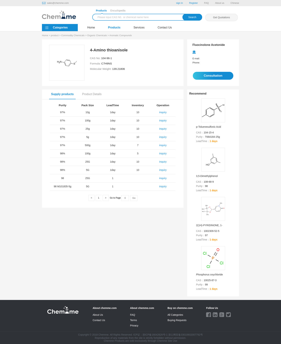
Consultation (213, 75)
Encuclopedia (117, 10)
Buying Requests (177, 320)
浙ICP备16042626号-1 (155, 334)
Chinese (234, 3)
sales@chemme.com (58, 3)
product (55, 35)
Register (193, 3)
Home (91, 27)
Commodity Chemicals (73, 35)
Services (139, 27)
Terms (133, 320)
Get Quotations (221, 17)
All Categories (175, 314)
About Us (98, 314)
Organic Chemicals (97, 35)
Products (101, 11)
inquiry (162, 112)
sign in (179, 3)
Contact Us (165, 27)
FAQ (206, 3)
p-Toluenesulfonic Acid (208, 126)
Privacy (134, 325)
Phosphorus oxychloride (209, 274)
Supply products (62, 94)
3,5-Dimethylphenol (207, 176)
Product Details (92, 94)
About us (219, 3)
